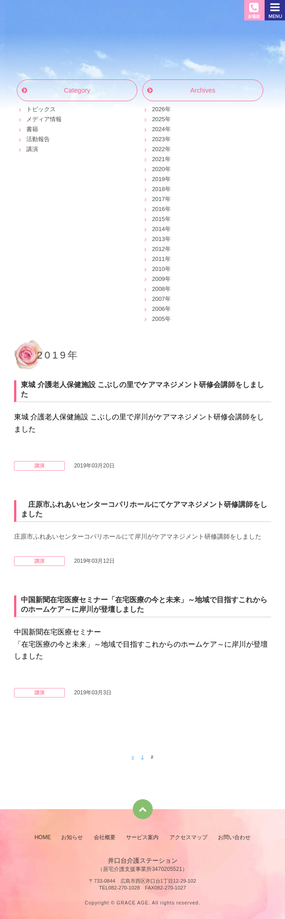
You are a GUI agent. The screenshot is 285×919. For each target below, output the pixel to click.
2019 (158, 179)
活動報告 (38, 139)
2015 (158, 219)
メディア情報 (44, 119)
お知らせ (142, 50)
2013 (158, 239)
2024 (158, 129)
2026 (158, 109)
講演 (32, 149)
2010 (158, 268)
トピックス (41, 109)
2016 (158, 209)
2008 (158, 288)
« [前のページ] (133, 757)
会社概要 (105, 837)
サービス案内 (142, 837)
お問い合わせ (234, 837)
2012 (158, 249)
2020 (158, 169)
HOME (42, 837)
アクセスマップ (188, 837)
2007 (158, 298)
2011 (158, 259)
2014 (158, 229)
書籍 (32, 129)
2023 (158, 139)
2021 (158, 159)
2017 (158, 199)
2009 (158, 278)
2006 (158, 308)
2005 (158, 318)
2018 (158, 189)
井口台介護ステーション (51, 12)
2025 (158, 119)
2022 (158, 149)
